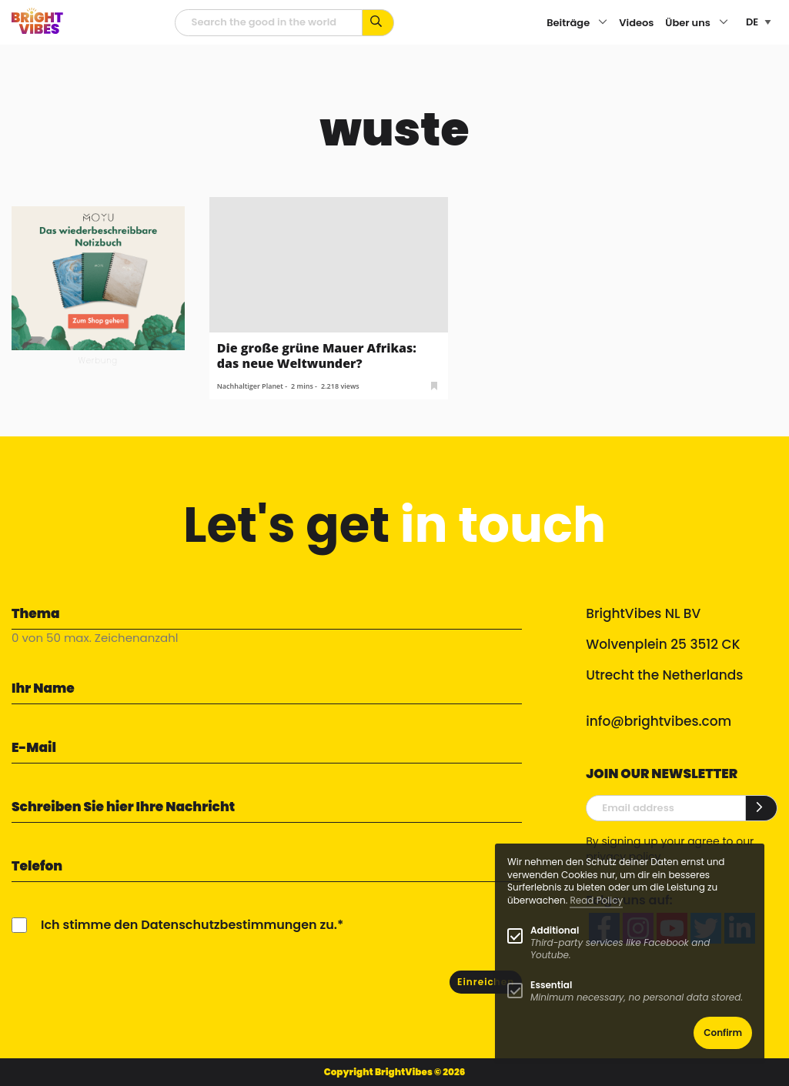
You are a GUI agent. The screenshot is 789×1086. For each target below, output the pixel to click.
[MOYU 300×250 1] (98, 277)
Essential (551, 984)
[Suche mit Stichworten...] (378, 22)
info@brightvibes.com (658, 721)
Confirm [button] (723, 1032)
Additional (554, 930)
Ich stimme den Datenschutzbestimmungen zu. (189, 925)
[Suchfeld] (269, 22)
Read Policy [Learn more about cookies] (596, 900)
